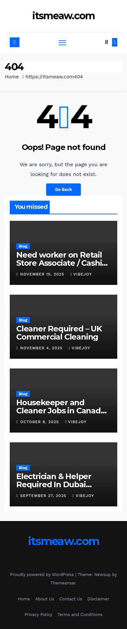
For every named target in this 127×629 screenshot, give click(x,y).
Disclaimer (98, 598)
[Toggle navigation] (62, 42)
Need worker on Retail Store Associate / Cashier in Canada (63, 263)
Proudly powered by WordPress (42, 574)
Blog (23, 246)
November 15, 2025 (43, 274)
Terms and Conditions (80, 614)
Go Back (63, 189)
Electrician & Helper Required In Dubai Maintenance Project (56, 484)
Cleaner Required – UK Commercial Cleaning (59, 332)
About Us (44, 598)
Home (12, 77)
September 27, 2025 (44, 495)
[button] (106, 42)
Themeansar (62, 583)
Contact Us (71, 598)
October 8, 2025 (40, 422)
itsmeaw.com (63, 16)
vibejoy (81, 274)
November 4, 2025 (42, 348)
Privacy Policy (38, 614)
